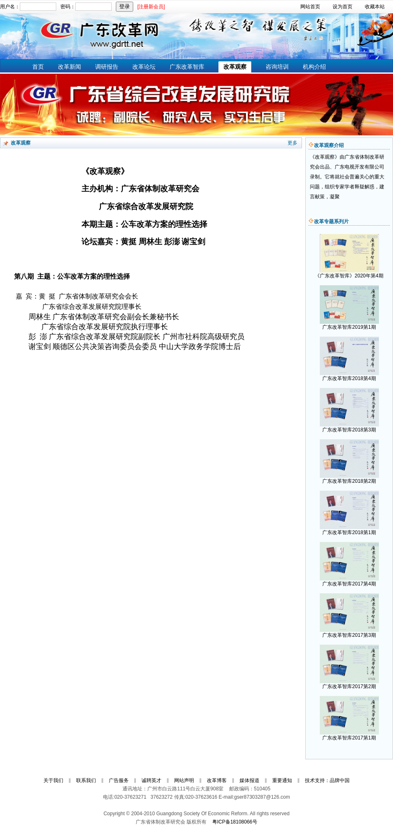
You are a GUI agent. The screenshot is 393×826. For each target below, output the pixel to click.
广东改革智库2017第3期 (349, 635)
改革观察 (235, 66)
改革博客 (217, 780)
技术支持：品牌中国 (327, 780)
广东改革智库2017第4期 (349, 584)
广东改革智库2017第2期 (349, 686)
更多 (292, 143)
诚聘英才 (151, 780)
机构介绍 (314, 66)
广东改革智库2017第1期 (349, 738)
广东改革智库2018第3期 (349, 430)
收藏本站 (375, 7)
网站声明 (184, 780)
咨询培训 (277, 66)
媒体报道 (249, 780)
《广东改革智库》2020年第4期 (349, 276)
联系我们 (86, 780)
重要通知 (282, 780)
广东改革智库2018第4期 (349, 378)
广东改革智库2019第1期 (349, 327)
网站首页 (310, 7)
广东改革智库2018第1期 (349, 532)
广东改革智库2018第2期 (349, 481)
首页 (38, 66)
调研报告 (106, 66)
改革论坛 (144, 66)
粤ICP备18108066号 (234, 822)
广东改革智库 (187, 66)
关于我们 (53, 780)
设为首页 (342, 7)
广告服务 (119, 780)
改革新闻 (69, 66)
